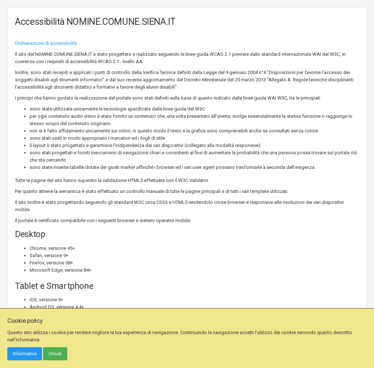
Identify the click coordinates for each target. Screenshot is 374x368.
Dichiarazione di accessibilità (46, 43)
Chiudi (55, 353)
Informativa (25, 353)
